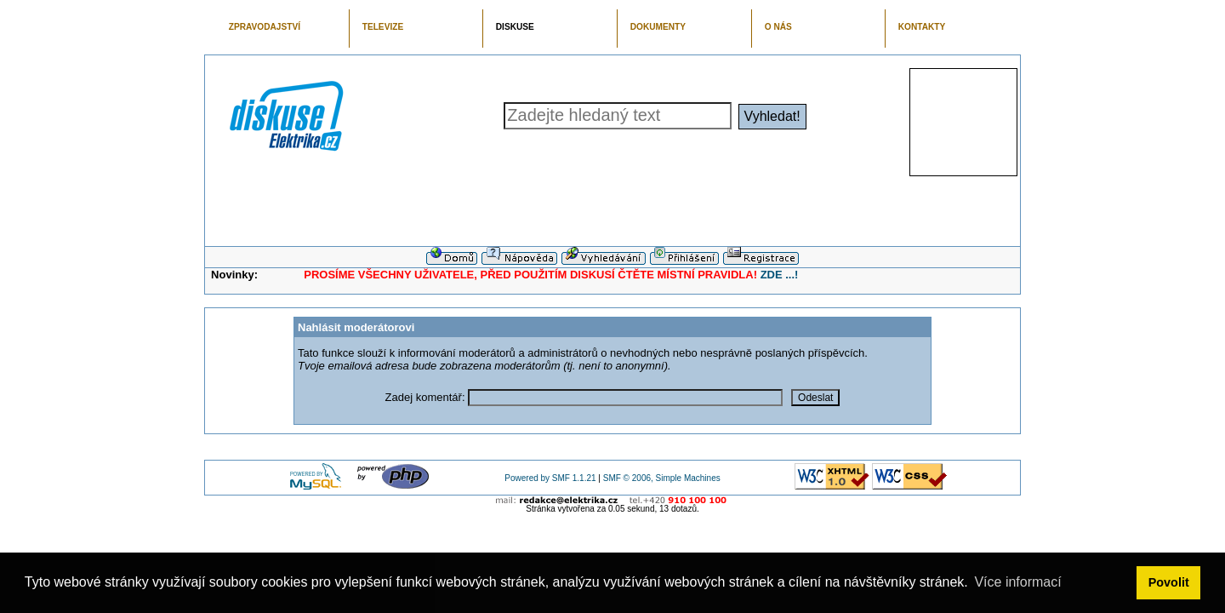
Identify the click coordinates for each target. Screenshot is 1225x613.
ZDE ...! (780, 274)
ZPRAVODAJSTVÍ (264, 27)
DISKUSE (515, 27)
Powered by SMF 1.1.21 (549, 478)
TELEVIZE (382, 27)
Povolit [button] (1168, 582)
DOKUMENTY (658, 27)
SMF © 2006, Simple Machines (662, 478)
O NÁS (778, 27)
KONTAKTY (922, 27)
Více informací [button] (1017, 582)
